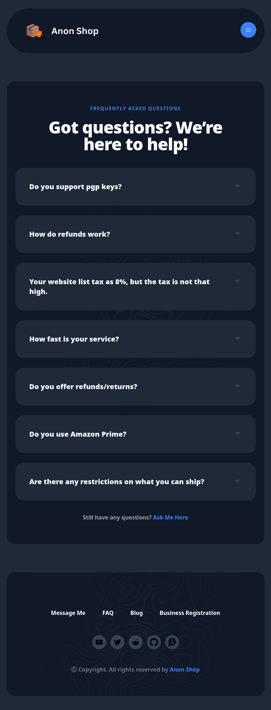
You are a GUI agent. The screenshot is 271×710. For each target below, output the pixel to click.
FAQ (108, 613)
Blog (136, 613)
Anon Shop (184, 669)
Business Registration (190, 613)
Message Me (68, 613)
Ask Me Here (170, 517)
